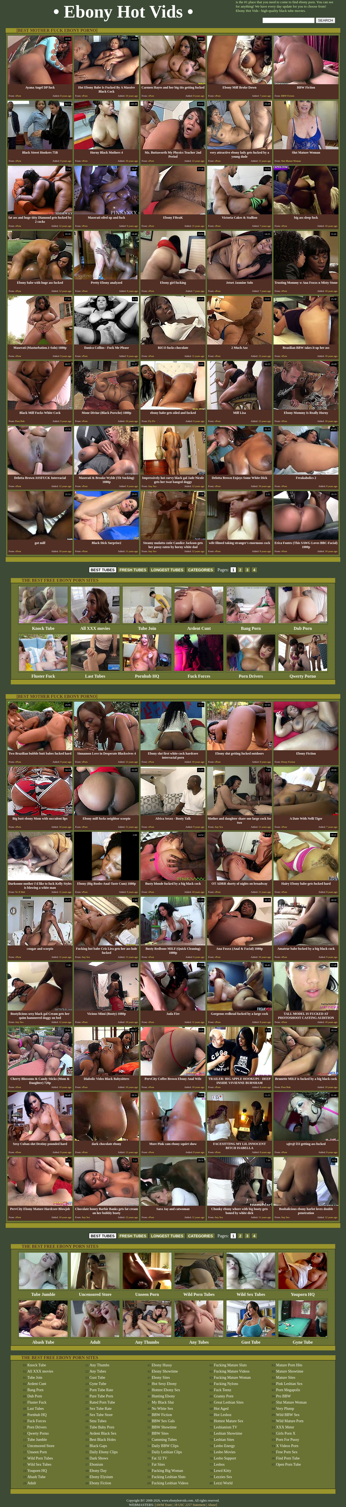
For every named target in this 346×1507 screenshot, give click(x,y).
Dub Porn (303, 626)
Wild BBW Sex (288, 1415)
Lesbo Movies (224, 1452)
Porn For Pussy (287, 1440)
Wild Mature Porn (289, 1421)
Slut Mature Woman (291, 1402)
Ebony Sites (161, 1378)
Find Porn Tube (288, 1458)
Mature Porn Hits (289, 1365)
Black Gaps (98, 1446)
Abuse (212, 1505)
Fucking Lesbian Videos (170, 1483)
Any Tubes (199, 1340)
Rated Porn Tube (102, 1402)
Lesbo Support (225, 1458)
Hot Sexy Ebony (164, 1384)
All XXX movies (95, 626)
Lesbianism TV (225, 1427)
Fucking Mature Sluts (230, 1365)
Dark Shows (98, 1458)
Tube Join (147, 626)
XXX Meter (285, 1427)
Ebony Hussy (162, 1365)
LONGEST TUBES (167, 570)
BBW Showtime (164, 1427)
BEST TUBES (103, 570)
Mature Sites (285, 1378)
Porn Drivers (251, 674)
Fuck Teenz (222, 1390)
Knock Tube (43, 626)
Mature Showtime (289, 1371)
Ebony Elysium (101, 1477)
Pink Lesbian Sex (289, 1384)
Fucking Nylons (226, 1384)
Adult (95, 1340)
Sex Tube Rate (100, 1409)
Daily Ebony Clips (103, 1452)
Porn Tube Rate (101, 1390)
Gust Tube (251, 1340)
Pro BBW (283, 1396)
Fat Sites (158, 1464)
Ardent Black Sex (103, 1433)
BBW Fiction (162, 1415)
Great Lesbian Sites (229, 1402)
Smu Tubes (98, 1421)
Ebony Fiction (100, 1483)
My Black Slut (163, 1402)
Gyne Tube (303, 1340)
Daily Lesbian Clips (167, 1452)
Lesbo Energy (224, 1446)
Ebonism (96, 1464)
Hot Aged (221, 1409)
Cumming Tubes (164, 1440)
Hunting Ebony (163, 1396)
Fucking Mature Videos (231, 1371)
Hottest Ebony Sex (166, 1390)
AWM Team (164, 1505)
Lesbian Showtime (228, 1433)
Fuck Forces (199, 674)
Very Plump (285, 1409)
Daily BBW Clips (165, 1446)
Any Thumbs (147, 1340)
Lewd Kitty (222, 1471)
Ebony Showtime (165, 1371)
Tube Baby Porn (101, 1427)
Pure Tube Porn (101, 1396)
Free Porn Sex (286, 1452)
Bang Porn (251, 626)
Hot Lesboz (222, 1415)
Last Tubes (95, 674)
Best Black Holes (102, 1440)
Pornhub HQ (147, 674)
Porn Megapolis (288, 1390)
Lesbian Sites (224, 1440)
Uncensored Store (95, 1292)
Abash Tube (43, 1340)
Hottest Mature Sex (228, 1421)
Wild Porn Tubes (199, 1292)
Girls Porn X (285, 1433)
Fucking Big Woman (167, 1471)
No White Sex (162, 1409)
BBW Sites (160, 1433)
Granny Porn (223, 1396)
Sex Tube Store (101, 1415)
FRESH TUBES (132, 570)
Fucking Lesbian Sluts (168, 1477)
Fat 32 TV (159, 1458)
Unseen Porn (147, 1292)
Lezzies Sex (223, 1477)
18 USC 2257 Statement (189, 1505)
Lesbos (219, 1464)
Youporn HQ (303, 1292)
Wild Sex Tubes (251, 1292)
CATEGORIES (200, 570)
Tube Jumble (43, 1292)
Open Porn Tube (288, 1464)
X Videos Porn (287, 1446)
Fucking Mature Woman (232, 1378)
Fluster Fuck (43, 674)
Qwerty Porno (303, 674)
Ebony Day (98, 1471)
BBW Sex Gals (163, 1421)
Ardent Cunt (199, 626)
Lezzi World (223, 1483)
